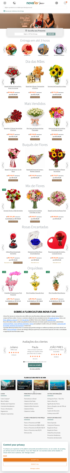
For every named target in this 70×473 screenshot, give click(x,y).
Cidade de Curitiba (29, 411)
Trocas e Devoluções (7, 409)
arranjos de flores (8, 324)
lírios (4, 320)
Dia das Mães (35, 61)
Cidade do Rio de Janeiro (31, 404)
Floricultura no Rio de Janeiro (57, 387)
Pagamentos (4, 411)
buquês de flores (54, 318)
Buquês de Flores (35, 144)
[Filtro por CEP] (30, 34)
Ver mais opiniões (35, 369)
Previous (4, 49)
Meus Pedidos (5, 401)
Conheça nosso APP (53, 413)
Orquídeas (35, 268)
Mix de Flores (35, 186)
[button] (56, 3)
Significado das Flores (53, 404)
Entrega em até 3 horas (35, 40)
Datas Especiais (51, 423)
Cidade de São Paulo (29, 401)
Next (65, 49)
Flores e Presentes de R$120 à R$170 (34, 428)
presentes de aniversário (17, 325)
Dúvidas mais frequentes (8, 404)
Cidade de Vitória (29, 409)
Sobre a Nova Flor (52, 401)
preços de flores (11, 329)
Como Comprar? (5, 399)
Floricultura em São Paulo (8, 387)
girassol (14, 320)
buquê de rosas (51, 320)
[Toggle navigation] (4, 3)
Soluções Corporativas (7, 414)
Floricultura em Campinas (23, 387)
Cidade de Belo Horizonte (31, 406)
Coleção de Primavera (53, 425)
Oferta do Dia (28, 433)
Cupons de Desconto (53, 411)
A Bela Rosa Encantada (53, 433)
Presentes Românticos (53, 435)
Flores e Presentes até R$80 (32, 423)
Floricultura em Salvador (39, 387)
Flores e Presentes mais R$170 (32, 430)
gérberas (9, 320)
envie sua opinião (35, 365)
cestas (31, 324)
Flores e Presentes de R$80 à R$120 (34, 425)
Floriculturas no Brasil (30, 399)
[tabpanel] (35, 21)
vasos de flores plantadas (21, 324)
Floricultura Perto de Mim (35, 378)
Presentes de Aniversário (54, 438)
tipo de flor (25, 320)
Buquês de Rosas (52, 428)
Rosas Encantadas (35, 227)
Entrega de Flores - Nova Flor (55, 399)
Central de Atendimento (7, 406)
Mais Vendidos (35, 103)
